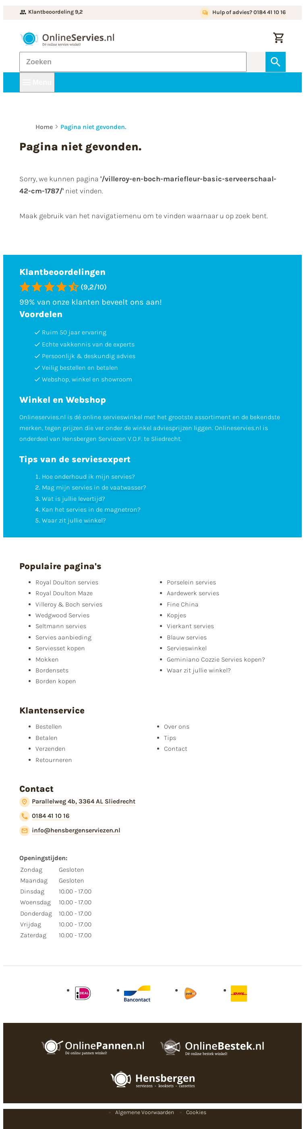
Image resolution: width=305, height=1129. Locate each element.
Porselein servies (191, 582)
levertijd (90, 498)
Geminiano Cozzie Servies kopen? (216, 659)
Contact (175, 748)
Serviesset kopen (60, 648)
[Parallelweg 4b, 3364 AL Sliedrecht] (77, 802)
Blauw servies (187, 637)
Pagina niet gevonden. (93, 127)
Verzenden (50, 748)
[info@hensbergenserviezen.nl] (69, 831)
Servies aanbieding (63, 637)
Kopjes (176, 615)
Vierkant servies (190, 626)
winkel (93, 520)
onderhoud (70, 476)
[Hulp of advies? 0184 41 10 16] (243, 13)
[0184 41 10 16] (44, 816)
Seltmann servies (60, 626)
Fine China (183, 604)
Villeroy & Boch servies (68, 604)
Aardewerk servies (193, 593)
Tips (170, 738)
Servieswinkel (187, 648)
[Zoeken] (133, 62)
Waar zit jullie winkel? (199, 670)
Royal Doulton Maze (64, 593)
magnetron (120, 509)
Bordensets (51, 670)
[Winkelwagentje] (278, 38)
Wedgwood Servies (62, 615)
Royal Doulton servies (66, 582)
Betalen (46, 738)
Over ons (176, 726)
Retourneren (53, 760)
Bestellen (48, 726)
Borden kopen (55, 681)
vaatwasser (126, 487)
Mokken (47, 659)
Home (44, 127)
